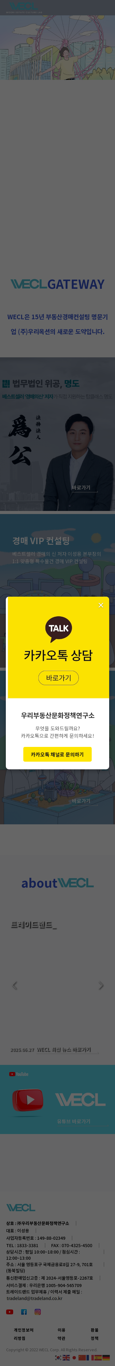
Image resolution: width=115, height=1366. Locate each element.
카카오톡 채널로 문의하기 (57, 754)
